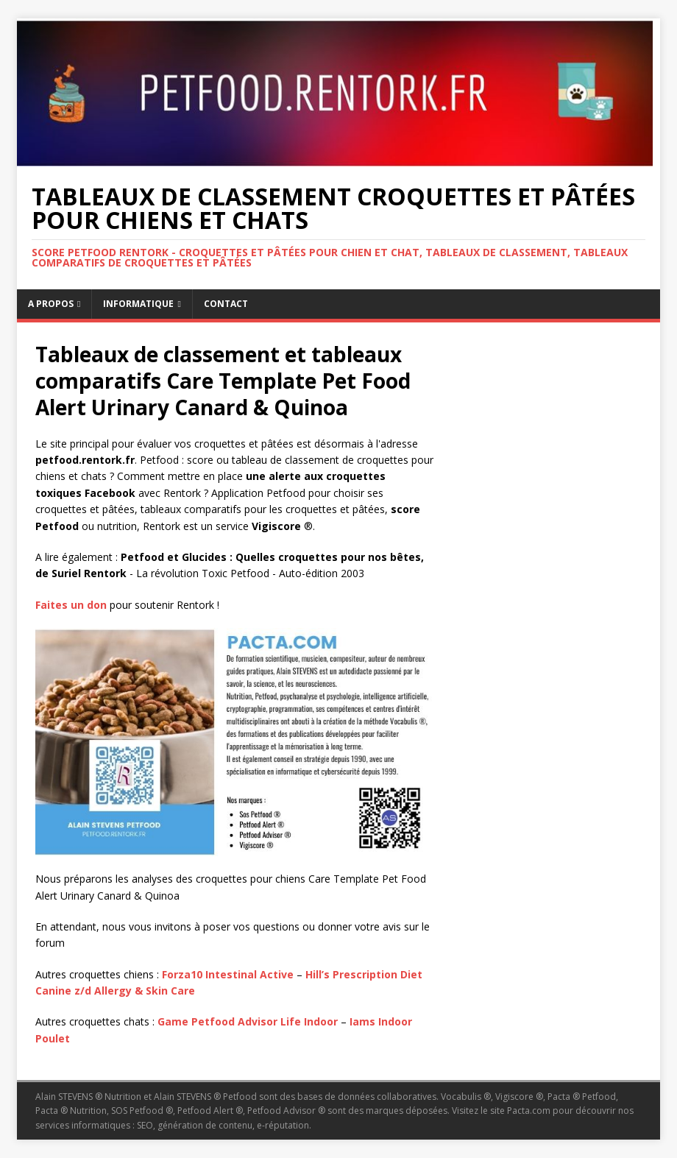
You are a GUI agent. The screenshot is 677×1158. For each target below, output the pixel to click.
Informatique (138, 303)
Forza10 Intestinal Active (228, 974)
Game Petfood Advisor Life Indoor (247, 1021)
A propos (51, 303)
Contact (226, 303)
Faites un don (71, 605)
